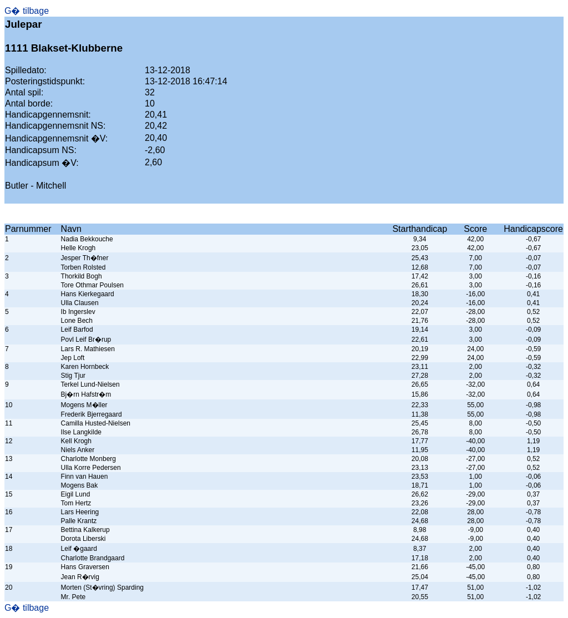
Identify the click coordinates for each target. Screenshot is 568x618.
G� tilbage (26, 11)
